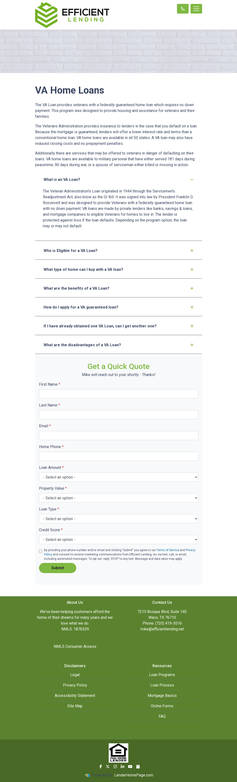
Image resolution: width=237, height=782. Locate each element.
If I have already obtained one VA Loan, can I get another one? (119, 326)
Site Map (75, 706)
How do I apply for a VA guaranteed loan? (119, 307)
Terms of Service (168, 550)
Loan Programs (162, 674)
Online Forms (162, 706)
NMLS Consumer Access (75, 646)
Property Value (53, 488)
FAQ (162, 716)
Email (45, 426)
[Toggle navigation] (196, 9)
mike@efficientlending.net (162, 629)
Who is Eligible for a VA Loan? (119, 250)
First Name (49, 384)
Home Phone (51, 446)
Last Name (49, 405)
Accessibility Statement (75, 695)
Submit (57, 568)
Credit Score (51, 530)
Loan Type (49, 509)
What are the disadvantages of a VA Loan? (119, 345)
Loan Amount (51, 467)
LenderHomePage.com (133, 775)
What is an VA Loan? (119, 179)
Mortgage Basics (162, 695)
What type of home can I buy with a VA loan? (119, 269)
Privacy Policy (75, 685)
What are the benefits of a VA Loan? (119, 288)
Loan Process (162, 685)
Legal (75, 674)
